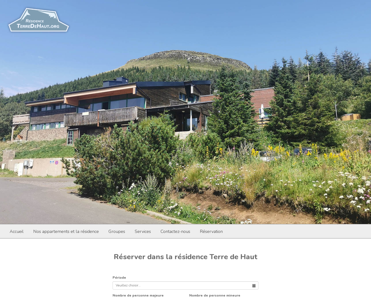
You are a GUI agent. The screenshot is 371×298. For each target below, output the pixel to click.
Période (119, 277)
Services (143, 231)
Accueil (17, 231)
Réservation (211, 231)
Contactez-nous (175, 231)
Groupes (116, 231)
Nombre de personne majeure (138, 295)
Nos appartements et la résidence (66, 231)
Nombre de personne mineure (214, 295)
